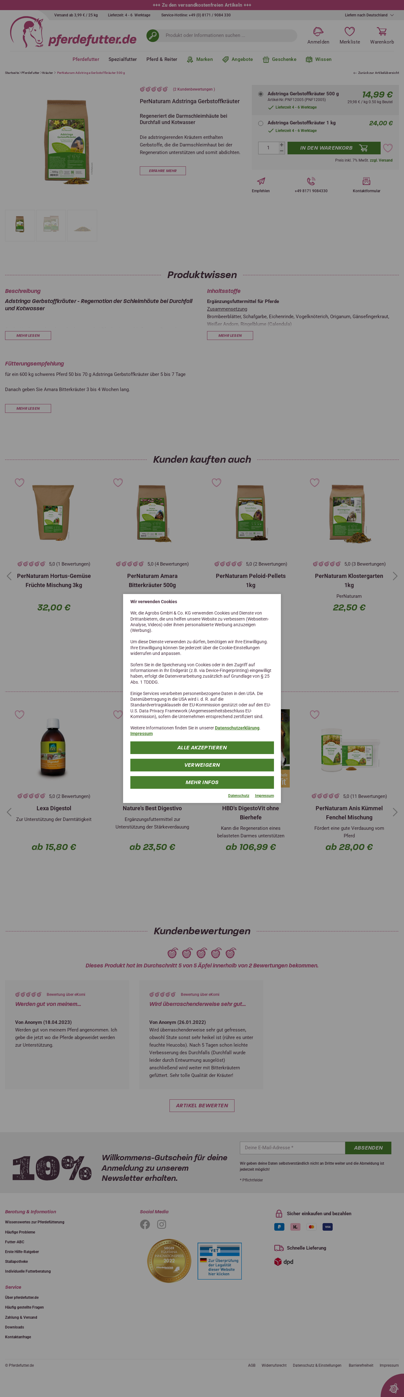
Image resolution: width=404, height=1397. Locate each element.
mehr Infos (202, 782)
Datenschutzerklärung (237, 727)
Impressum (141, 733)
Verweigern (202, 764)
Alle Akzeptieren (202, 747)
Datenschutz (238, 795)
